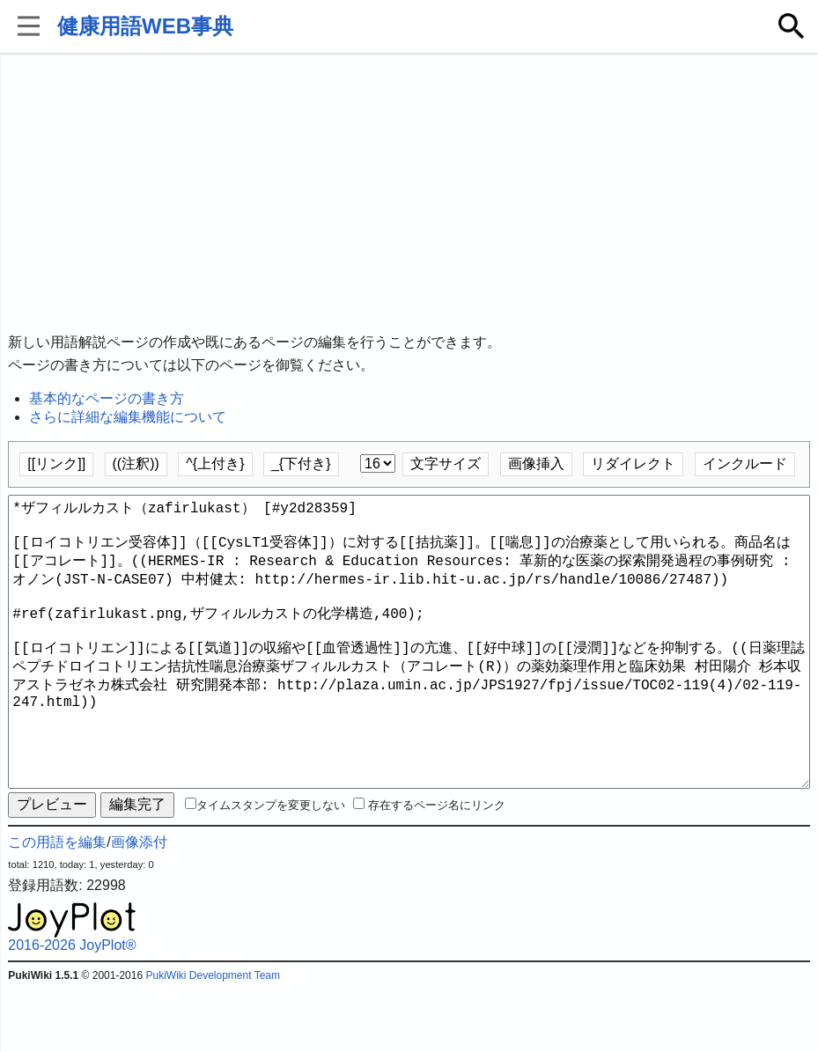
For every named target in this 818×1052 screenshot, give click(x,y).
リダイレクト (633, 463)
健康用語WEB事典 (145, 26)
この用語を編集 (57, 905)
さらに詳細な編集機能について (127, 416)
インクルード (745, 463)
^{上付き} (215, 463)
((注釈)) (136, 463)
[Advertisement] (409, 193)
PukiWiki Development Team (212, 1039)
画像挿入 (536, 463)
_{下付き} (301, 463)
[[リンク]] (56, 463)
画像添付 (139, 905)
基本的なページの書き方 (106, 398)
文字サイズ (445, 463)
